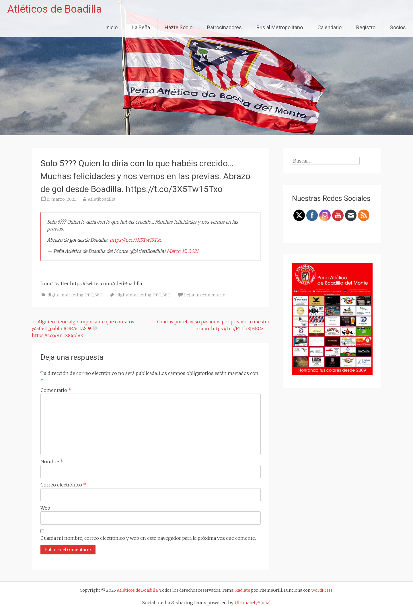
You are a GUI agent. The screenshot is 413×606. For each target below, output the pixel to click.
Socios (398, 27)
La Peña (141, 27)
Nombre (51, 461)
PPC (89, 295)
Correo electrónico (63, 485)
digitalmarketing (133, 295)
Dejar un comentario (204, 295)
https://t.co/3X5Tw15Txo (136, 240)
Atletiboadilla (101, 199)
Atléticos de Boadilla (54, 9)
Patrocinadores (224, 27)
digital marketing (65, 295)
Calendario (329, 27)
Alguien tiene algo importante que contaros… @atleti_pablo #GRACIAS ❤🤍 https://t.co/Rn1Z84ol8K (84, 328)
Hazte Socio (178, 27)
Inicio (111, 27)
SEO (99, 295)
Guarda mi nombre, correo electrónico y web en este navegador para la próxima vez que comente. (148, 538)
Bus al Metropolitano (279, 27)
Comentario (55, 390)
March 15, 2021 (182, 251)
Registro (365, 27)
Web (45, 508)
